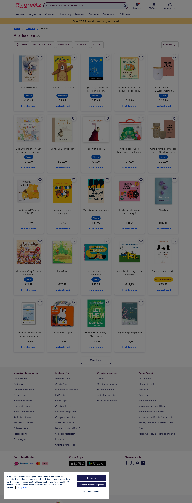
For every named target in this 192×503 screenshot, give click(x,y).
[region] (56, 485)
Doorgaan (91, 478)
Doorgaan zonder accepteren (91, 485)
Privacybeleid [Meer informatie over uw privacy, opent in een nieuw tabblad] (21, 487)
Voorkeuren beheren (91, 491)
